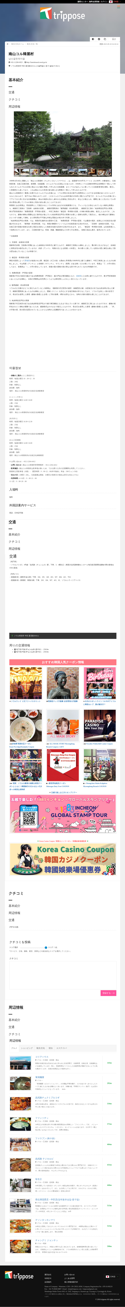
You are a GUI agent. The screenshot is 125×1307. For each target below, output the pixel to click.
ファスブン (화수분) (45, 1138)
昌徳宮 (78, 276)
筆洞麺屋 (39, 1077)
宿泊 (51, 1048)
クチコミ (15, 99)
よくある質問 (69, 1278)
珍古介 (38, 1179)
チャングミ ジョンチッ (46, 1240)
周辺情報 (14, 106)
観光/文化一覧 (32, 44)
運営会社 (47, 1275)
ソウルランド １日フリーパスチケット (26, 701)
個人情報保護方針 (71, 1282)
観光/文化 (41, 1048)
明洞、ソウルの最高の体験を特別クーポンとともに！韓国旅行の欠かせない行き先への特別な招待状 (25, 786)
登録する (106, 993)
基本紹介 (14, 534)
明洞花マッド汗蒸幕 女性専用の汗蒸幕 (63, 701)
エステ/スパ (61, 1048)
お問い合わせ (69, 1275)
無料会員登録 (94, 2)
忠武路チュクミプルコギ (47, 1097)
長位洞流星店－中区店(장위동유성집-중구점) (57, 1199)
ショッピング (27, 1048)
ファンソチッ (42, 1118)
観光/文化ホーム (17, 44)
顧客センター (83, 2)
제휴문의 (47, 1278)
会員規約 (47, 1282)
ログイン (104, 2)
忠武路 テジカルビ (44, 1159)
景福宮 (27, 261)
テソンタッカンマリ (45, 1220)
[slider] (46, 947)
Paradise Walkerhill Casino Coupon (99, 744)
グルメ (14, 1048)
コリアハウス (42, 1057)
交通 (11, 92)
